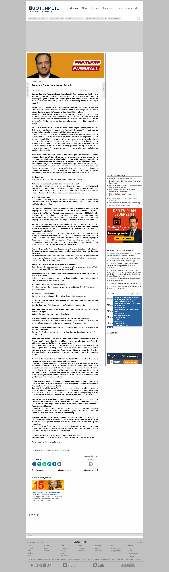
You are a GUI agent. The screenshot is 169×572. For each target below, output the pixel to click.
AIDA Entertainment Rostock (119, 317)
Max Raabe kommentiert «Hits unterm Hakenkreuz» (122, 195)
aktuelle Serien (107, 559)
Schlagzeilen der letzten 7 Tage (119, 205)
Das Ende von (56, 18)
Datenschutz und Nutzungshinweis (133, 552)
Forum (128, 8)
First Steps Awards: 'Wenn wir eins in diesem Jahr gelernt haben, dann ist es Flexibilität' (123, 265)
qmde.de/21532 (93, 456)
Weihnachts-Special (38, 18)
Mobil (29, 550)
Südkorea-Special (74, 18)
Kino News (33, 559)
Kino (119, 8)
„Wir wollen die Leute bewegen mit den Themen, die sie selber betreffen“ (123, 255)
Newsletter (30, 548)
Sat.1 (84, 159)
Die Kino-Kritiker (115, 548)
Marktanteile (81, 548)
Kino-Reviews (98, 550)
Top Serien (136, 559)
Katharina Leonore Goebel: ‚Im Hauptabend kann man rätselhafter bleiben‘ (125, 186)
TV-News (63, 547)
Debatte (97, 547)
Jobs (129, 548)
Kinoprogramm (116, 559)
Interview (46, 550)
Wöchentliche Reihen (83, 547)
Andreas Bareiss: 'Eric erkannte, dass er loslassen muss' (123, 280)
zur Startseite (64, 470)
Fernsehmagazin (47, 559)
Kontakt (130, 550)
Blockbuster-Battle (116, 552)
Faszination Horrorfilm (95, 18)
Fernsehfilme (98, 559)
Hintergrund (47, 547)
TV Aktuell (39, 559)
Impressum (131, 556)
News (85, 8)
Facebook (30, 553)
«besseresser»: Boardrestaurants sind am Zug (124, 203)
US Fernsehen (63, 559)
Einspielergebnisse (116, 550)
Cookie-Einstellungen (134, 555)
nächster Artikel (91, 470)
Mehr (137, 8)
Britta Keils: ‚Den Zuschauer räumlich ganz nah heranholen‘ (124, 182)
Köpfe (62, 553)
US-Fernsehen (65, 555)
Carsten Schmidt (52, 450)
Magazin (74, 8)
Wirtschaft (64, 550)
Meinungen (108, 8)
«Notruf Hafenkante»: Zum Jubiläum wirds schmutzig (123, 199)
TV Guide (85, 559)
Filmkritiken (55, 559)
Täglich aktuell (82, 550)
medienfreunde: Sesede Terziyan (124, 283)
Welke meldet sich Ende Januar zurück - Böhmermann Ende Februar (122, 191)
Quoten (95, 8)
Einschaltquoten (77, 559)
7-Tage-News (31, 552)
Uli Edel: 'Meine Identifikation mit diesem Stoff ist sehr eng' (124, 287)
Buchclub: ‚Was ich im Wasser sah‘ (120, 179)
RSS (29, 547)
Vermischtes (64, 548)
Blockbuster (91, 559)
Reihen (46, 548)
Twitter (29, 555)
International (64, 552)
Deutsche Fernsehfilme (127, 559)
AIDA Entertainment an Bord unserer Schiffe (124, 305)
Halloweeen (114, 18)
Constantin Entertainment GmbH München (124, 299)
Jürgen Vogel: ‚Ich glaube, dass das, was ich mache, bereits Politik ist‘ (123, 259)
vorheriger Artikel (39, 470)
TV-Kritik (97, 548)
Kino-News (114, 547)
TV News (70, 559)
